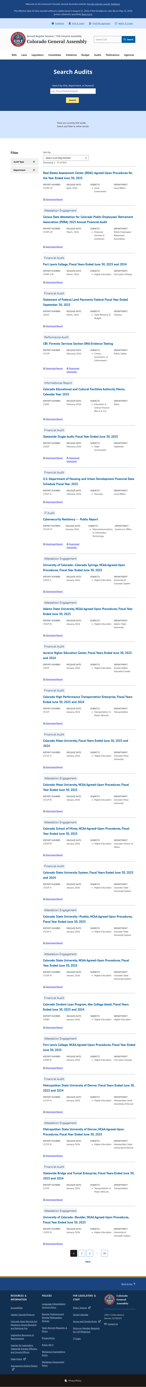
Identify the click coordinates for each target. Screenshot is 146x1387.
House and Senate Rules (87, 1321)
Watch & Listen (124, 23)
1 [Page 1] (73, 1253)
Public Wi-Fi (47, 1344)
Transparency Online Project (24, 1367)
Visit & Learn (76, 23)
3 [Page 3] (89, 1253)
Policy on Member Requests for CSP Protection (86, 1330)
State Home (18, 1359)
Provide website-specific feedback (103, 4)
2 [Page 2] (81, 1253)
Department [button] (19, 170)
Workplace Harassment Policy (53, 1364)
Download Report (54, 199)
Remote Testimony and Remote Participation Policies (53, 1317)
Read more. (87, 14)
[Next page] (89, 1262)
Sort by (47, 152)
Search (128, 39)
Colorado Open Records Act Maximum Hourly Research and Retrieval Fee (24, 1325)
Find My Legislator (99, 23)
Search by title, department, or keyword (73, 85)
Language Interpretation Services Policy (54, 1305)
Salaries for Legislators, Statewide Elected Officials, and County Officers (24, 1349)
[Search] (108, 39)
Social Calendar (80, 1314)
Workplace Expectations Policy (53, 1353)
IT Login (77, 1338)
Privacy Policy (48, 1338)
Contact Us (111, 1324)
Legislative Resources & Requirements (22, 1337)
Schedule (58, 23)
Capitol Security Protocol (23, 1314)
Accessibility (17, 1307)
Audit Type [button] (19, 161)
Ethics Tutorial (82, 1307)
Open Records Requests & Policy (54, 1329)
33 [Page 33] (104, 1253)
